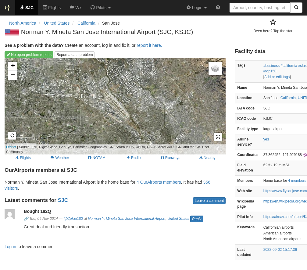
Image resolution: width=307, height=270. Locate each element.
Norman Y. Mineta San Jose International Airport (127, 218)
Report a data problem (74, 55)
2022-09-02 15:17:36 (280, 250)
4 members (297, 180)
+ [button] (13, 66)
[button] (100, 7)
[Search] (296, 7)
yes (266, 139)
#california (288, 66)
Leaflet (11, 147)
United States (178, 218)
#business (271, 66)
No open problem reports (29, 55)
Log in (10, 246)
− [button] (13, 75)
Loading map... (107, 106)
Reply (197, 219)
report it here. (149, 45)
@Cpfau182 (73, 218)
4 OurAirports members (159, 182)
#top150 (270, 71)
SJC (63, 200)
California (288, 98)
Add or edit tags (277, 77)
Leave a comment (209, 201)
